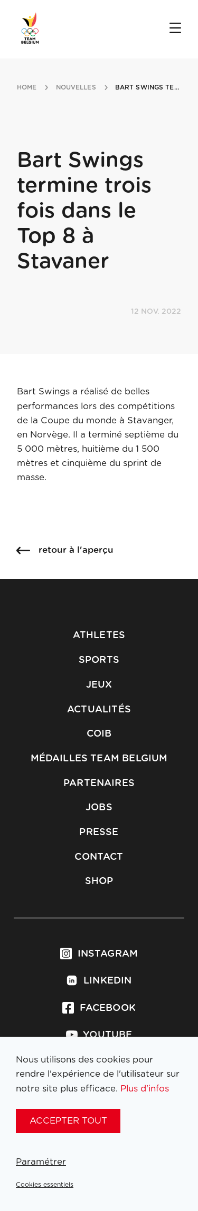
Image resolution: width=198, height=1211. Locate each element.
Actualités (99, 709)
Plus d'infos (144, 1088)
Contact (98, 857)
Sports (99, 660)
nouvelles (76, 87)
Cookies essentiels (44, 1185)
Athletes (99, 635)
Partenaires (99, 783)
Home (26, 87)
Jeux (99, 685)
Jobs (99, 807)
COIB (99, 734)
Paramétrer (41, 1161)
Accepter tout (68, 1120)
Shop (99, 881)
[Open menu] (175, 29)
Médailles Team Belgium (99, 758)
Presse (98, 832)
